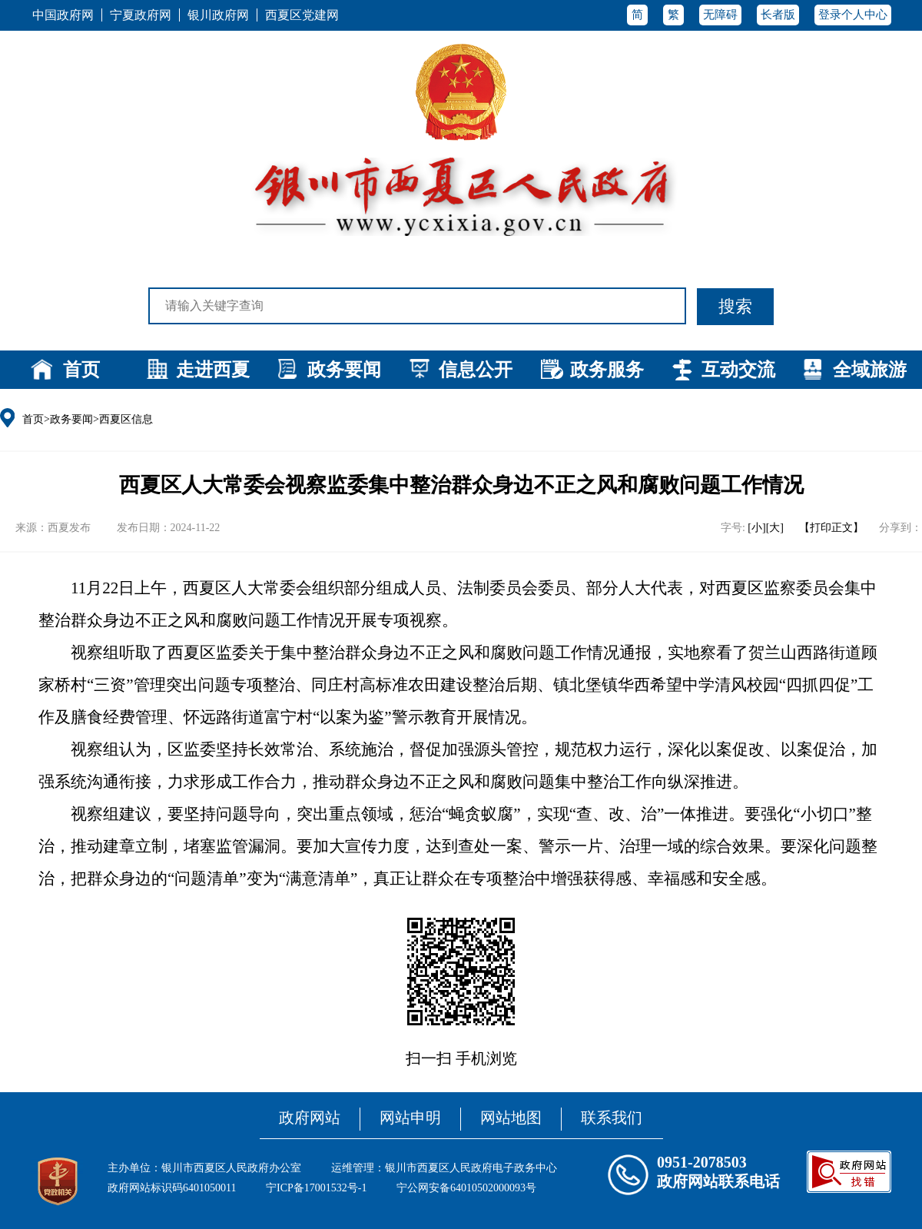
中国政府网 (63, 15)
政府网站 (309, 1117)
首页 (81, 370)
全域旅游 (870, 370)
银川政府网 (218, 15)
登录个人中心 (852, 14)
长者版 (778, 14)
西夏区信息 (126, 419)
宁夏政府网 (140, 15)
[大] (775, 527)
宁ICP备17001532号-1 (316, 1188)
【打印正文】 (831, 527)
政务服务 (607, 370)
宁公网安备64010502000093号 (466, 1188)
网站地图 (511, 1117)
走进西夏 (213, 370)
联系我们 (611, 1117)
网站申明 (410, 1117)
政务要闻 (344, 370)
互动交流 (738, 370)
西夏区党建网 (302, 15)
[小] (756, 527)
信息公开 (475, 370)
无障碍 (720, 14)
